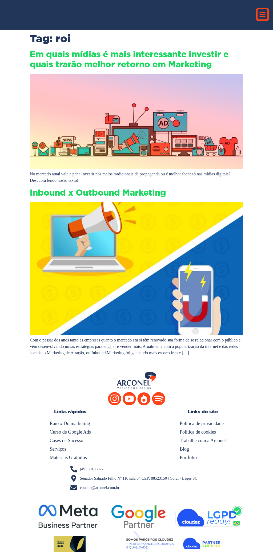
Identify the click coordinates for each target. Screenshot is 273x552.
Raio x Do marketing (70, 423)
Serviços (58, 449)
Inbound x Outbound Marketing (98, 193)
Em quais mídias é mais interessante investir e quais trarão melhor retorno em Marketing (129, 59)
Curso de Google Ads (70, 432)
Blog (184, 449)
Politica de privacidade (202, 423)
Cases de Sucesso (66, 440)
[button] (262, 14)
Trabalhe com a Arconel (203, 440)
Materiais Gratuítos (68, 457)
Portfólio (188, 457)
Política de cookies (198, 432)
